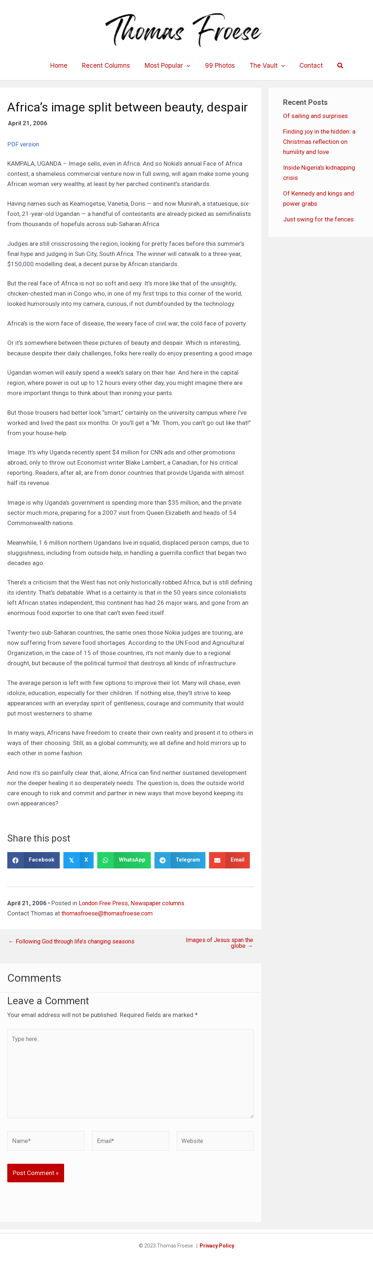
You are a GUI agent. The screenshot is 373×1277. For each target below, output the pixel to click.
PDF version (23, 144)
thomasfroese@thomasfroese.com (111, 913)
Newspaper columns (160, 902)
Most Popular (168, 65)
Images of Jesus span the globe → (217, 943)
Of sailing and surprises (315, 115)
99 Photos (219, 65)
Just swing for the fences (318, 219)
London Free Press (104, 902)
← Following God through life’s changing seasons (76, 941)
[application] (187, 65)
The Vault (264, 65)
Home (64, 65)
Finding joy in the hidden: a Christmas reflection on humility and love (319, 141)
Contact (305, 65)
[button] (334, 65)
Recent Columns (109, 65)
